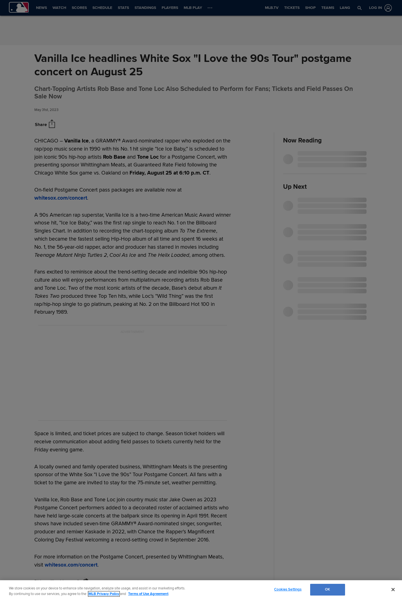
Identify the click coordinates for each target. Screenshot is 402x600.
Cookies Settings (288, 589)
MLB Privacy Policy (103, 594)
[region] (201, 590)
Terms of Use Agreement (148, 594)
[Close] (393, 589)
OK (327, 589)
